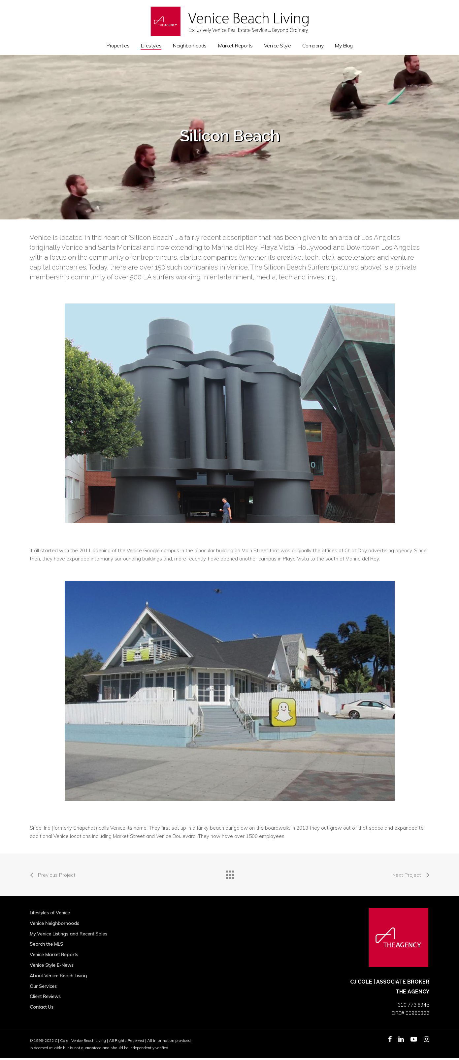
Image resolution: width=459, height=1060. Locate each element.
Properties (117, 46)
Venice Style (277, 46)
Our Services (43, 986)
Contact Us (41, 1007)
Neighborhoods (190, 46)
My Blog (344, 46)
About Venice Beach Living (58, 976)
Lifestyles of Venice (50, 913)
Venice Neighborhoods (54, 923)
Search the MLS (46, 944)
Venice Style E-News (52, 965)
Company (313, 46)
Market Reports (235, 46)
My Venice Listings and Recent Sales (68, 934)
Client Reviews (45, 996)
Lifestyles (151, 46)
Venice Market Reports (54, 955)
